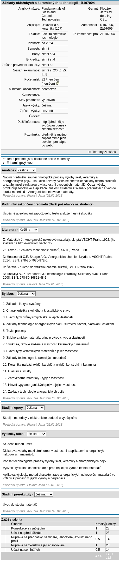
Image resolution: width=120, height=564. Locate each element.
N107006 (106, 25)
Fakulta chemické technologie (54, 35)
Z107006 (106, 28)
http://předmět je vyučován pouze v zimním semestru (54, 125)
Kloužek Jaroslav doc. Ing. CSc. (106, 14)
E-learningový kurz (20, 163)
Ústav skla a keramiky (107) (52, 26)
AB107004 (107, 34)
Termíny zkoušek (104, 152)
